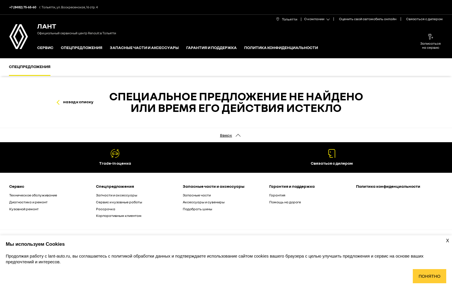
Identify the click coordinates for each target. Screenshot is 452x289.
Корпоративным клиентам (119, 215)
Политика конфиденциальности (281, 48)
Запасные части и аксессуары (144, 48)
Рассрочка (105, 209)
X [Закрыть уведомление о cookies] (447, 240)
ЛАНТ (46, 26)
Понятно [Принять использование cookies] (429, 276)
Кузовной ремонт (24, 209)
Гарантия (277, 195)
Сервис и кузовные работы (119, 202)
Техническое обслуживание (33, 195)
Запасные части (197, 195)
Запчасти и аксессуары (116, 195)
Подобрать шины (197, 209)
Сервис (45, 48)
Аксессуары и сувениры (204, 202)
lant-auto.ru (59, 256)
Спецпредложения (81, 48)
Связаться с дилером (424, 19)
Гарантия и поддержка (211, 48)
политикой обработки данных (142, 256)
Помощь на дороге (285, 202)
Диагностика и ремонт (28, 202)
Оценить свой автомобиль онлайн (367, 19)
